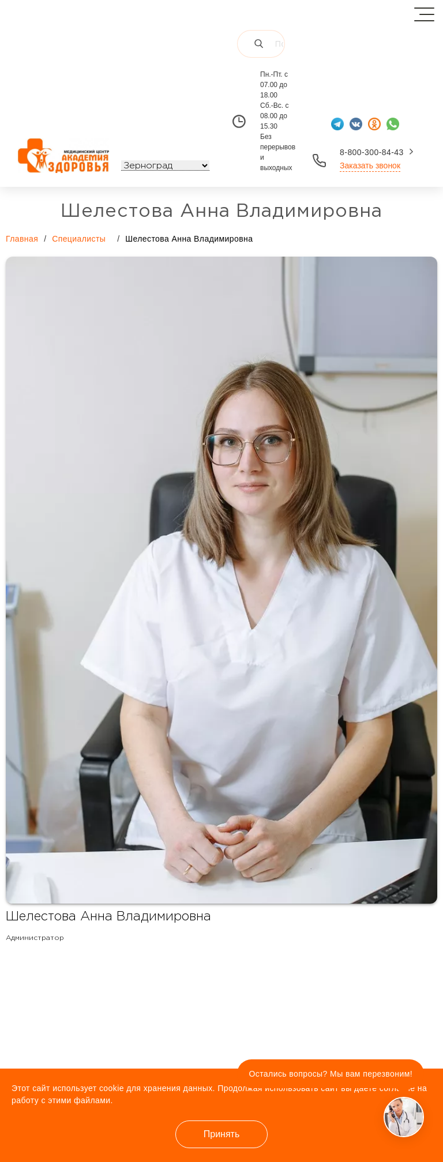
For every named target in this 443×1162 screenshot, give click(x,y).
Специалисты (84, 238)
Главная (22, 238)
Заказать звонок (370, 165)
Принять (222, 1134)
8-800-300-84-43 (372, 152)
